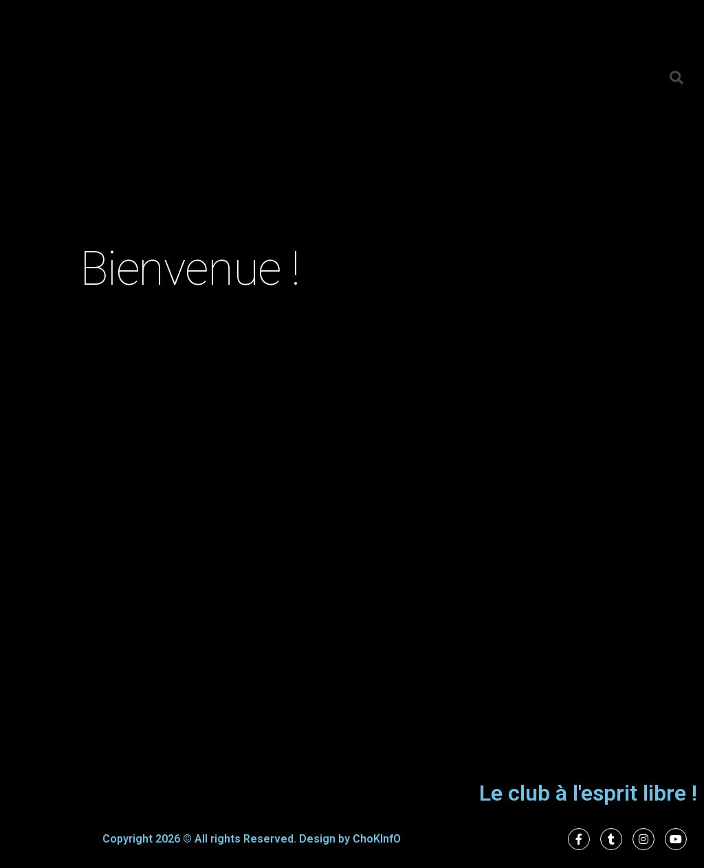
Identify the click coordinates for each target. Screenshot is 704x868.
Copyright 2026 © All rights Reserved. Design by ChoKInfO (251, 838)
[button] (676, 77)
